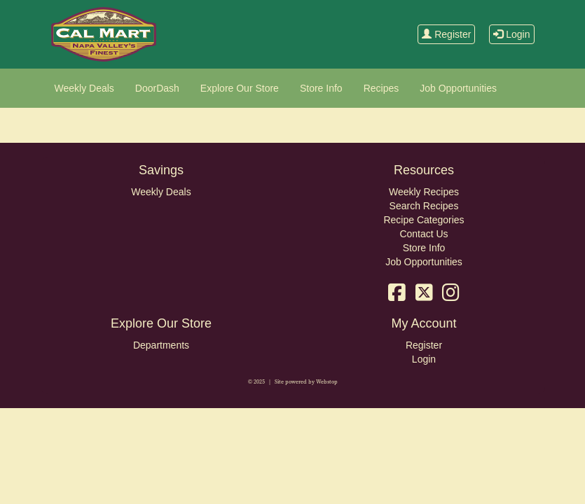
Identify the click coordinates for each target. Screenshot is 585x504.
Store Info (321, 88)
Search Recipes (424, 205)
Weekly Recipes (424, 191)
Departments (161, 345)
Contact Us (423, 233)
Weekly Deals (84, 88)
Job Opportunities (458, 88)
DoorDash (157, 88)
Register (446, 34)
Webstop (327, 382)
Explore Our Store (239, 88)
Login (511, 34)
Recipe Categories (423, 219)
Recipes (381, 88)
